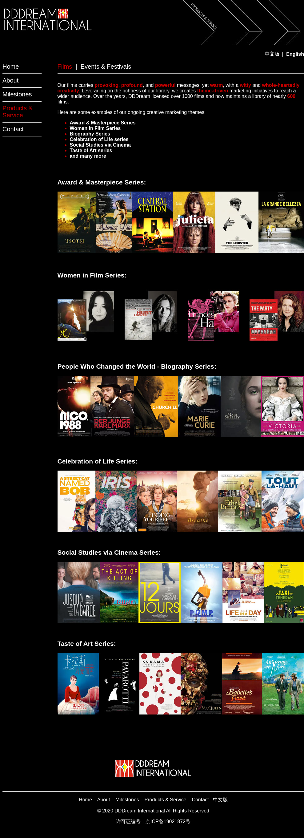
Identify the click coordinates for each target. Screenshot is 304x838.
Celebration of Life (91, 139)
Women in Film (87, 128)
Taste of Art (83, 150)
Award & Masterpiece (95, 122)
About (10, 80)
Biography (82, 133)
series (121, 139)
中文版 (220, 799)
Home (10, 66)
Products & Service (165, 799)
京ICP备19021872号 (168, 821)
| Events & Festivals (103, 66)
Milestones (17, 94)
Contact (13, 129)
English (295, 54)
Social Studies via (91, 145)
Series (127, 122)
